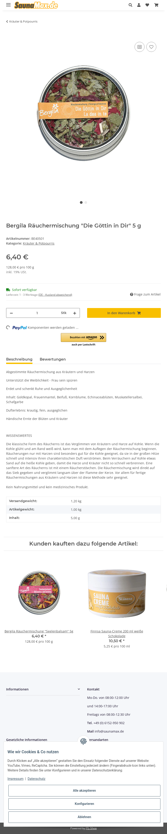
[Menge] (37, 313)
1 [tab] (81, 202)
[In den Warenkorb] (9, 35)
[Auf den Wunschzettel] (151, 47)
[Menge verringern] (11, 313)
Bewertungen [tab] (53, 359)
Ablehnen (84, 817)
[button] (132, 5)
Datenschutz (36, 779)
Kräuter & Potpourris (38, 243)
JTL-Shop (91, 828)
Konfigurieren (84, 804)
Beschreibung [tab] (19, 359)
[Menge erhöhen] (75, 313)
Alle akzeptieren (84, 790)
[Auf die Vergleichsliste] (140, 47)
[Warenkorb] (156, 5)
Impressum (15, 779)
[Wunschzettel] (147, 5)
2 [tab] (85, 202)
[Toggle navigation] (8, 3)
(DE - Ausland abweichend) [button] (55, 295)
